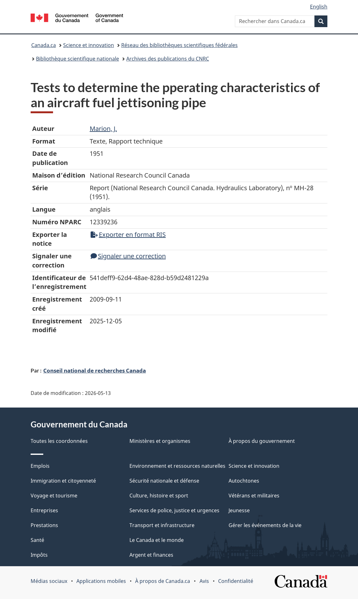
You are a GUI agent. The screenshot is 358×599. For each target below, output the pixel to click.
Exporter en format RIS (128, 234)
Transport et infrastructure (161, 525)
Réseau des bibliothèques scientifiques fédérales (179, 45)
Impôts (39, 554)
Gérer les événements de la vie (265, 525)
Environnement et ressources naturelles (177, 465)
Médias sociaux (49, 581)
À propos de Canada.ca (162, 581)
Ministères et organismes (159, 441)
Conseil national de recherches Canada (94, 370)
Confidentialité (235, 581)
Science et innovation (88, 45)
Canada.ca (43, 45)
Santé (37, 540)
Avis (204, 581)
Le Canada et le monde (156, 540)
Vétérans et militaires (254, 495)
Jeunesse (239, 510)
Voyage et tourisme (54, 495)
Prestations (44, 525)
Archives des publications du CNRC (167, 58)
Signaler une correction (128, 256)
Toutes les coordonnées (59, 441)
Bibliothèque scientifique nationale (77, 58)
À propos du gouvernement (262, 441)
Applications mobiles (101, 581)
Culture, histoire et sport (158, 495)
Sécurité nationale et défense (164, 480)
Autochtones (244, 480)
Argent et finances (151, 554)
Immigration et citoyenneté (63, 480)
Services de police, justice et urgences (174, 510)
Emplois (40, 465)
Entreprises (44, 510)
